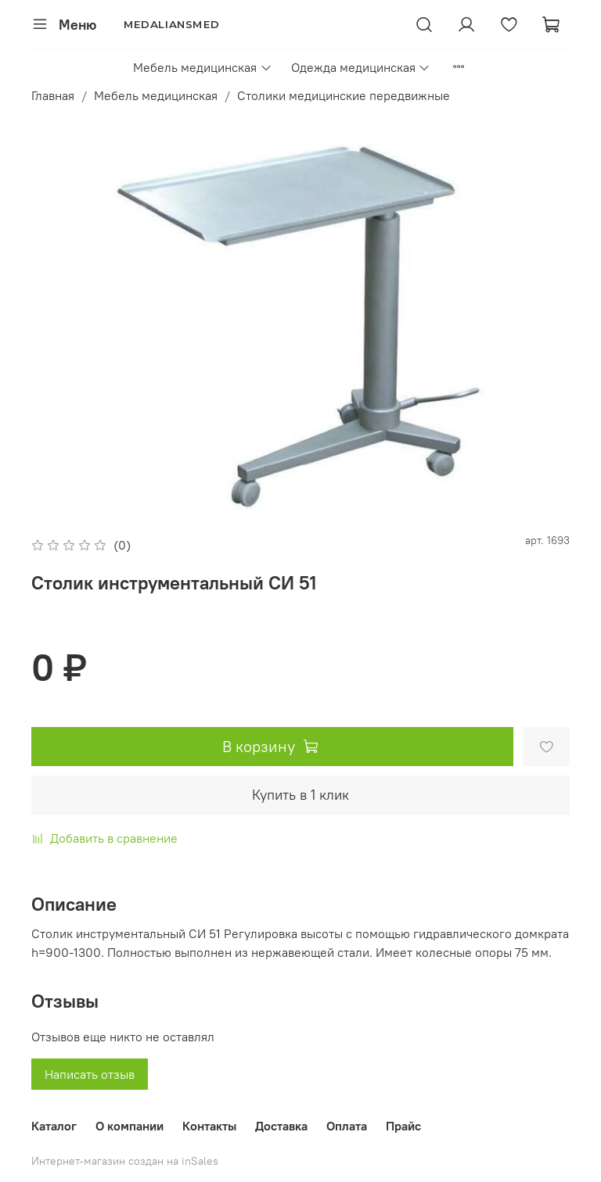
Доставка (281, 1126)
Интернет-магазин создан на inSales (124, 1161)
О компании (129, 1126)
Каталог (54, 1126)
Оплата (346, 1126)
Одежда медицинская (360, 67)
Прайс (403, 1126)
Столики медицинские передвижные (343, 95)
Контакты (209, 1126)
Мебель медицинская (202, 67)
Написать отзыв (90, 1074)
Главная (52, 95)
